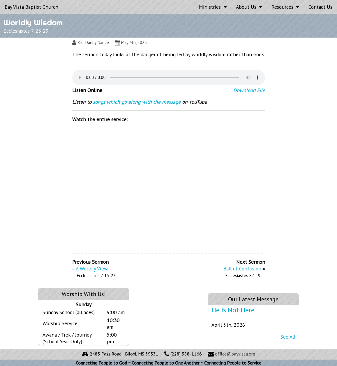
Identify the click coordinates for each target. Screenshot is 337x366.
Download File (249, 90)
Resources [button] (285, 6)
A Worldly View (92, 268)
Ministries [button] (213, 6)
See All (287, 336)
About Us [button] (249, 6)
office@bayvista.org (235, 354)
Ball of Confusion (242, 268)
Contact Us (320, 6)
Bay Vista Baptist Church (31, 6)
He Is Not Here (233, 309)
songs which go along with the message (137, 101)
